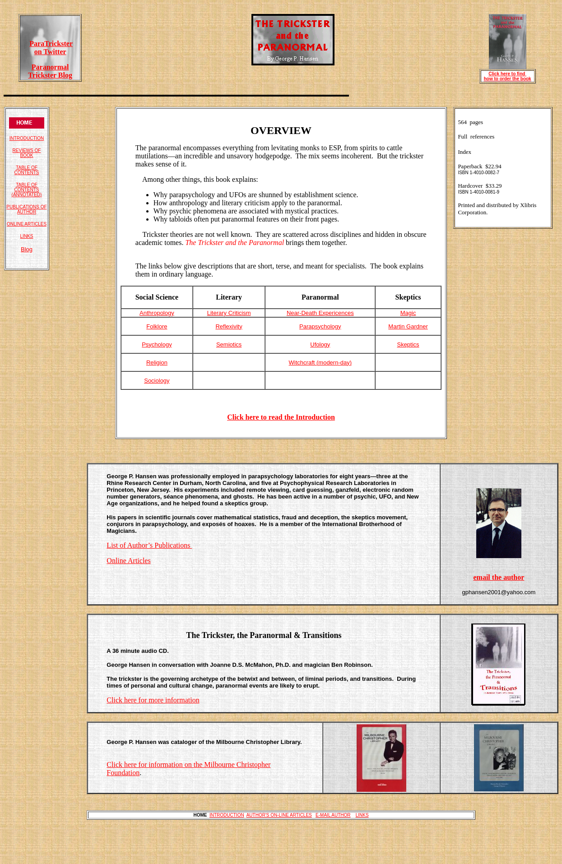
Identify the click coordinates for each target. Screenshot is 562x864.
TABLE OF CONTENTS (26, 170)
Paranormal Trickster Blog (50, 71)
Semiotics (229, 344)
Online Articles (128, 560)
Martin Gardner (407, 326)
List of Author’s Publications (149, 545)
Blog (27, 249)
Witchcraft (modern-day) (320, 362)
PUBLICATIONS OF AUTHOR (26, 209)
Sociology (156, 380)
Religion (156, 362)
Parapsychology (320, 326)
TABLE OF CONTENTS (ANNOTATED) (27, 189)
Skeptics (408, 344)
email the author (498, 577)
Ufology (320, 344)
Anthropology (156, 313)
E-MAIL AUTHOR (333, 815)
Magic (408, 313)
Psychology (157, 344)
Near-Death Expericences (320, 313)
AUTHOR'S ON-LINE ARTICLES (279, 815)
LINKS (26, 236)
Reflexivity (228, 326)
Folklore (156, 326)
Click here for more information (153, 700)
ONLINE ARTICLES (26, 224)
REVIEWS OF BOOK (27, 153)
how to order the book (507, 78)
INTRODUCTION (26, 138)
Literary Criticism (229, 313)
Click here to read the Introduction (281, 417)
